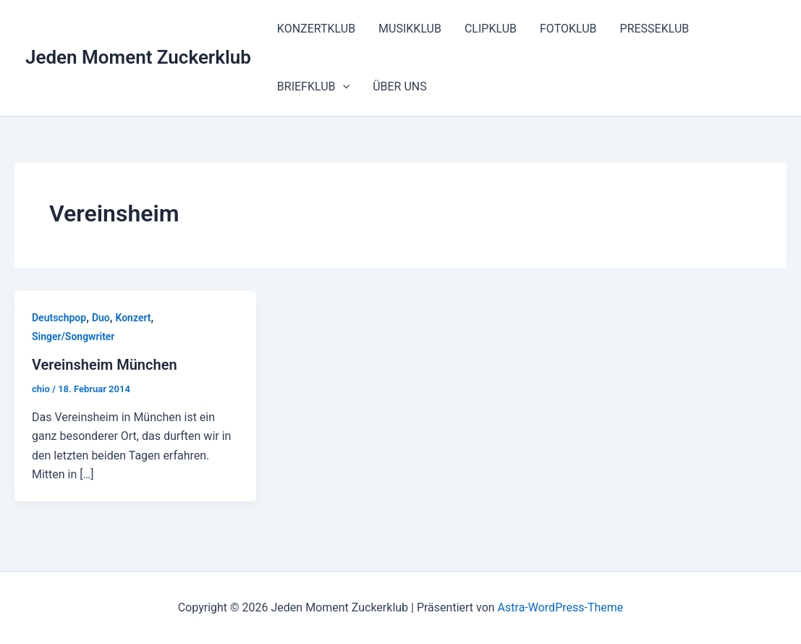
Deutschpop (59, 317)
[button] (343, 87)
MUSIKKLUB (409, 28)
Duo (101, 317)
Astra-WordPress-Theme (561, 607)
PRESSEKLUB (655, 28)
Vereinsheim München (104, 364)
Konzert (133, 317)
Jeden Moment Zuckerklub (138, 57)
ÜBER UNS (400, 86)
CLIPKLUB (491, 28)
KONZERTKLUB (316, 28)
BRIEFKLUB (313, 87)
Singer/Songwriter (73, 336)
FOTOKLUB (568, 28)
